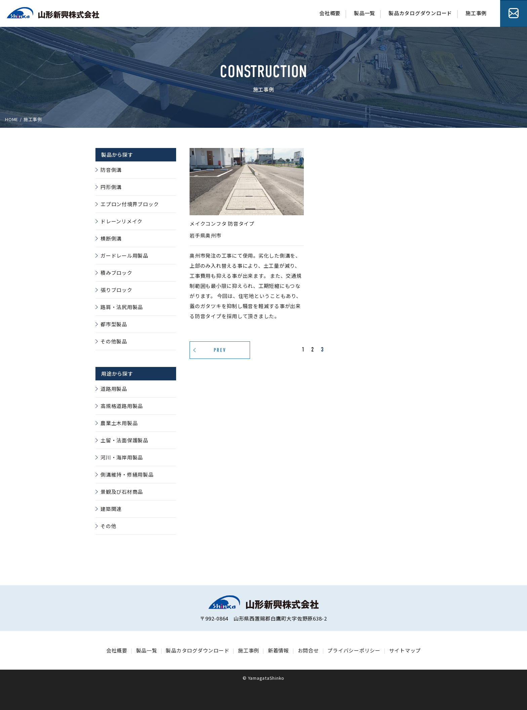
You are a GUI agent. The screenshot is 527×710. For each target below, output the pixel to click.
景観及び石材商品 (121, 491)
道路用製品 (113, 388)
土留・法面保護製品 (124, 440)
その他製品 (113, 341)
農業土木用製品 (118, 422)
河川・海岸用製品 (121, 457)
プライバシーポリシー (353, 650)
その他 (108, 525)
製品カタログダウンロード (420, 12)
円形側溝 (111, 186)
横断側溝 (111, 238)
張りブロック (116, 289)
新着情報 (278, 650)
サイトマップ (405, 650)
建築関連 (111, 508)
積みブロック (116, 272)
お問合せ (513, 13)
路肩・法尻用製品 (121, 306)
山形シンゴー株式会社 (53, 12)
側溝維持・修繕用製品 (127, 474)
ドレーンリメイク (121, 221)
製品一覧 (364, 12)
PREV (220, 350)
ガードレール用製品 (124, 255)
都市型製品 (113, 324)
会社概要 (329, 12)
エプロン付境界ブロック (129, 204)
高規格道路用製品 (121, 405)
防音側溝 (111, 169)
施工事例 (476, 12)
